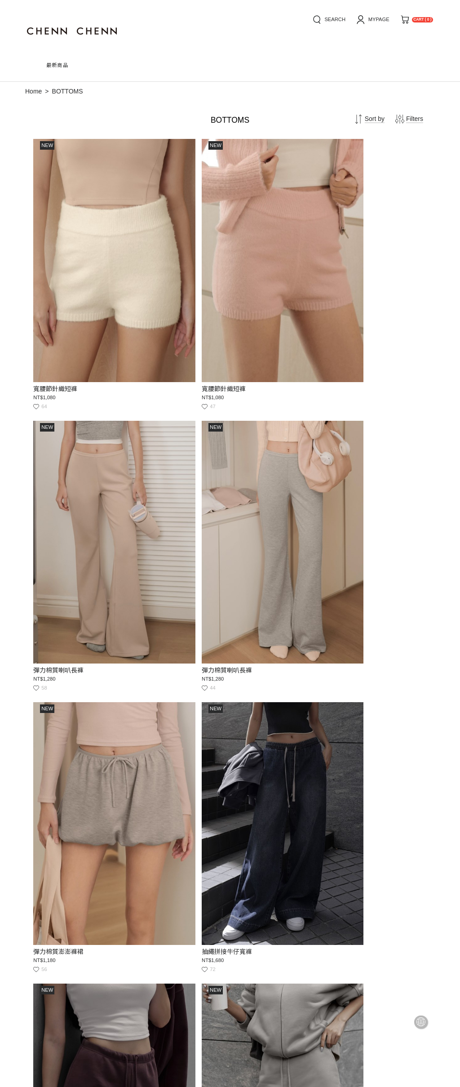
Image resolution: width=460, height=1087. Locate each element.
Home (33, 91)
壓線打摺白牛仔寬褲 (163, 807)
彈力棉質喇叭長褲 (259, 282)
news (83, 944)
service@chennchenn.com (102, 1007)
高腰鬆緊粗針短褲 (259, 807)
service (119, 944)
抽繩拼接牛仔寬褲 (160, 457)
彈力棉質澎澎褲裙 (60, 457)
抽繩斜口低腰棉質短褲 (265, 457)
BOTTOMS (67, 91)
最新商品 (57, 65)
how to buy (40, 944)
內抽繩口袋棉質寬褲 (163, 632)
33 (272, 853)
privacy (160, 944)
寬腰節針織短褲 (57, 282)
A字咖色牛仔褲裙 (59, 807)
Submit (231, 979)
